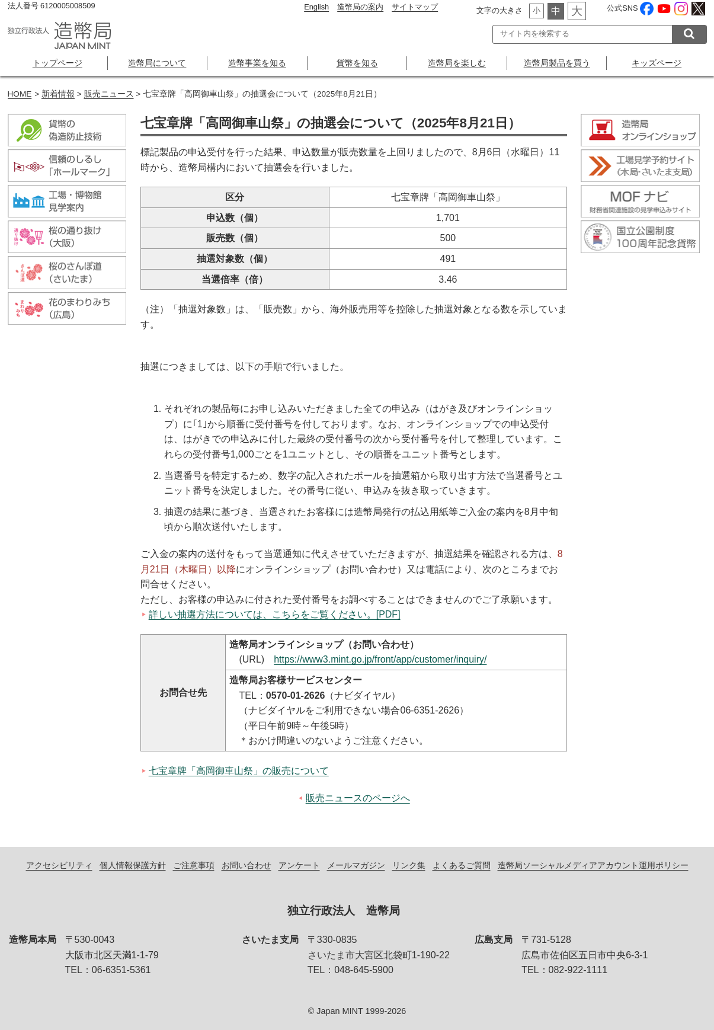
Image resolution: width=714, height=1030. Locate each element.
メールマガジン (356, 865)
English (316, 6)
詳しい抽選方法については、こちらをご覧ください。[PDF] (275, 614)
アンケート (299, 865)
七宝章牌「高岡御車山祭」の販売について (239, 771)
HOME (20, 93)
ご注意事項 (193, 865)
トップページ (57, 63)
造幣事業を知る (257, 63)
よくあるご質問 (462, 865)
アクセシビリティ (59, 865)
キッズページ (656, 63)
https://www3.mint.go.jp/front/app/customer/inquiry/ (380, 659)
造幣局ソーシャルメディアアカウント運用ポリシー (593, 865)
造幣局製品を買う (557, 63)
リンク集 (408, 865)
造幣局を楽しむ (457, 63)
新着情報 (58, 93)
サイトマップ (415, 6)
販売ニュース (109, 93)
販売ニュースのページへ (358, 798)
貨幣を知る (357, 63)
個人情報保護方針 (133, 865)
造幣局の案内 (360, 6)
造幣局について (157, 63)
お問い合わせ (246, 865)
